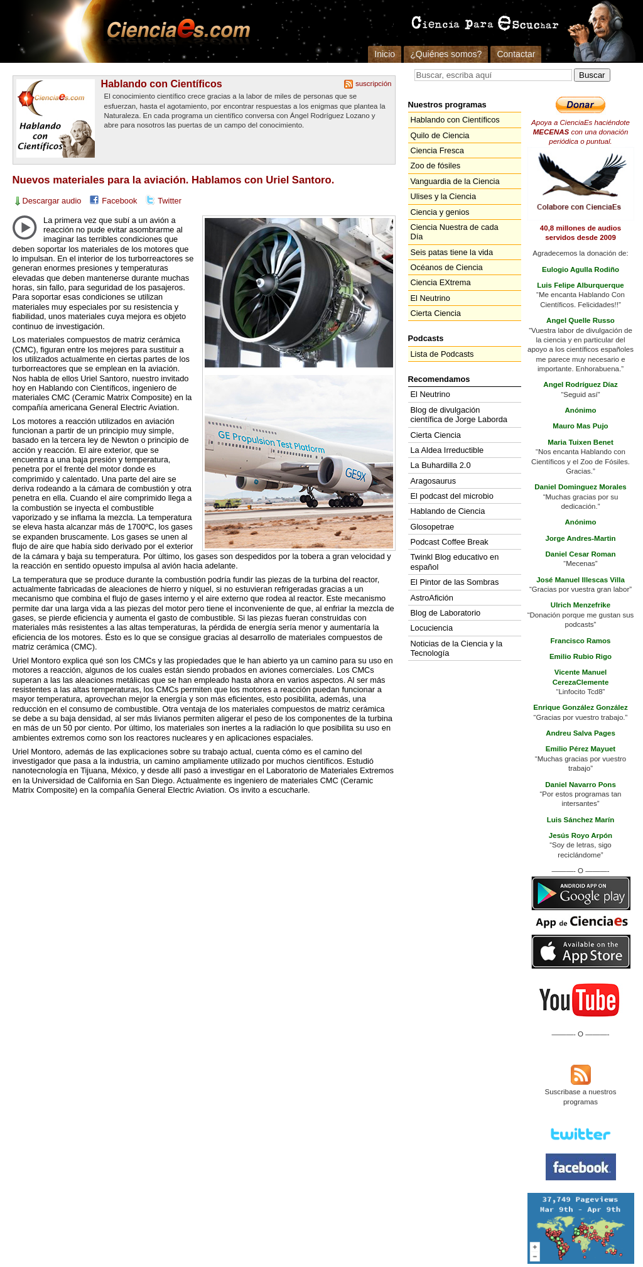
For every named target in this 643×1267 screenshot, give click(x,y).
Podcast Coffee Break (450, 541)
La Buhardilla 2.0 (441, 465)
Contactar (516, 54)
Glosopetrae (433, 526)
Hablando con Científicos (161, 83)
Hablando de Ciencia (448, 511)
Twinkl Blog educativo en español (455, 561)
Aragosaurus (434, 481)
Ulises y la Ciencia (444, 196)
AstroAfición (432, 597)
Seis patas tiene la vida (452, 252)
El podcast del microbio (452, 496)
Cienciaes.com (174, 31)
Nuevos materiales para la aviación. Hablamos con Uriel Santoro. (174, 180)
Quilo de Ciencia (440, 135)
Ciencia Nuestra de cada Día (455, 231)
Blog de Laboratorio (446, 612)
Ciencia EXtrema (441, 282)
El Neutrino (430, 298)
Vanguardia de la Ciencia (455, 181)
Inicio (384, 54)
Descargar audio (52, 200)
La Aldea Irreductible (447, 450)
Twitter (169, 200)
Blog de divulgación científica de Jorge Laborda (459, 414)
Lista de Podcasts (442, 354)
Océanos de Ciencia (447, 267)
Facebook (119, 200)
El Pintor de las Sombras (455, 582)
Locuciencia (432, 628)
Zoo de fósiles (436, 165)
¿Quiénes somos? (446, 54)
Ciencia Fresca (437, 150)
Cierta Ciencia (436, 313)
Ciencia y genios (440, 212)
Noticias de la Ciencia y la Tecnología (457, 648)
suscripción (373, 83)
